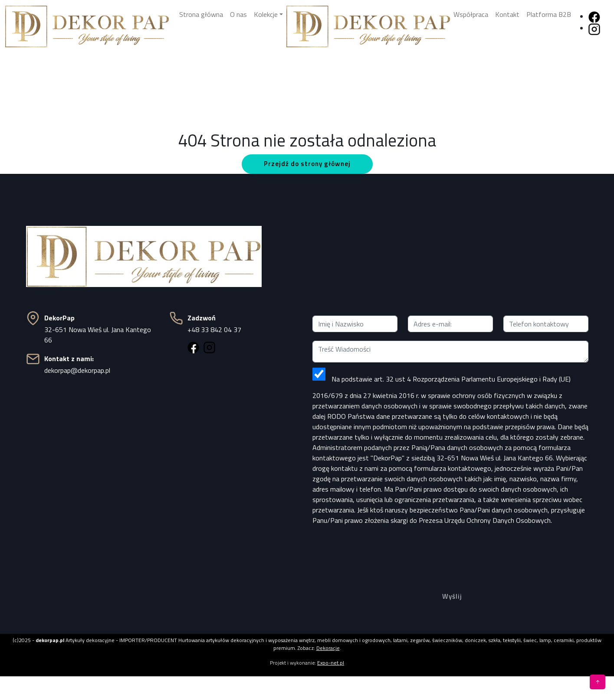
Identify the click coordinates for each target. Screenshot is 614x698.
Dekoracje (328, 648)
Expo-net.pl (330, 663)
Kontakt (507, 14)
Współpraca (470, 14)
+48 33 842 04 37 (214, 329)
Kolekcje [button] (266, 14)
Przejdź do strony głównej (307, 164)
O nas (238, 14)
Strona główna (201, 14)
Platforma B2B (548, 14)
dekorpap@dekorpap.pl (77, 370)
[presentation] (450, 549)
